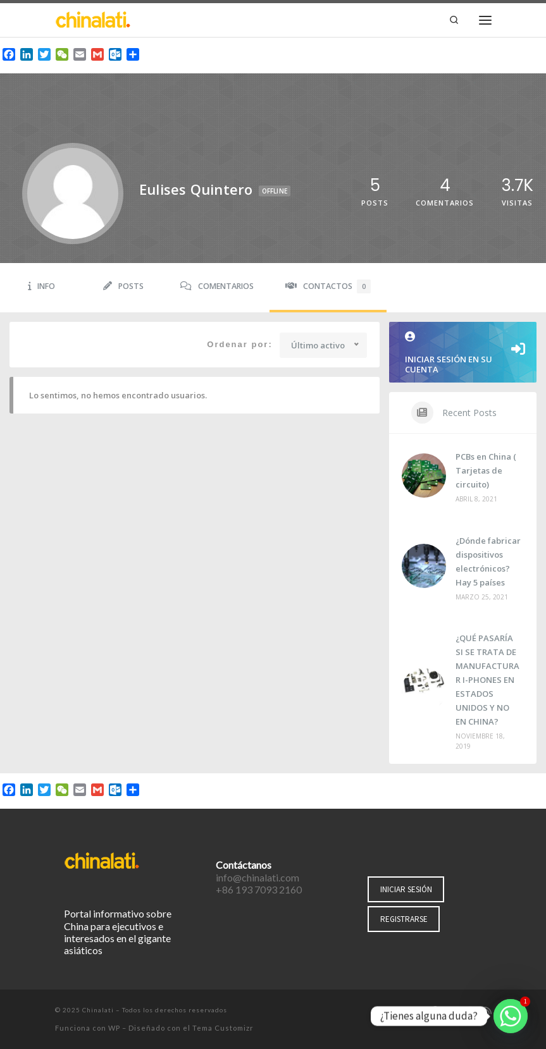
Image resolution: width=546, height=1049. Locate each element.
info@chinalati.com (257, 877)
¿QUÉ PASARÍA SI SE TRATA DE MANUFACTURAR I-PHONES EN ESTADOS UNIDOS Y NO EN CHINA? (487, 679)
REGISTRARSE (404, 919)
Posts (123, 286)
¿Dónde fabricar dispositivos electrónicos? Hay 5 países (488, 561)
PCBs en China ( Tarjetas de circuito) (486, 470)
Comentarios (217, 286)
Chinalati (98, 1010)
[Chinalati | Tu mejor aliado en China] (93, 18)
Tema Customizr (223, 1028)
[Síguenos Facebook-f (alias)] (434, 1011)
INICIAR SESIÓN (406, 889)
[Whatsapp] (510, 1016)
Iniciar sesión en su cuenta (463, 353)
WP (114, 1028)
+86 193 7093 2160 (259, 889)
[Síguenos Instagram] (470, 1011)
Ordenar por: (239, 344)
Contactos (328, 286)
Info (41, 286)
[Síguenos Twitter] (451, 1011)
